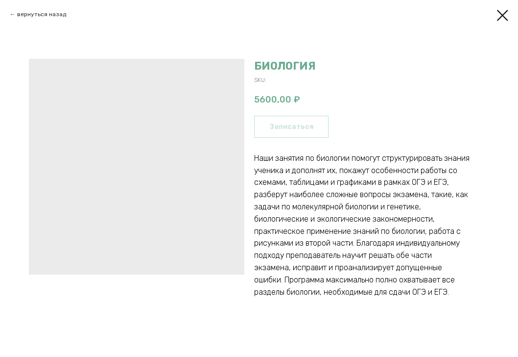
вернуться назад (41, 14)
